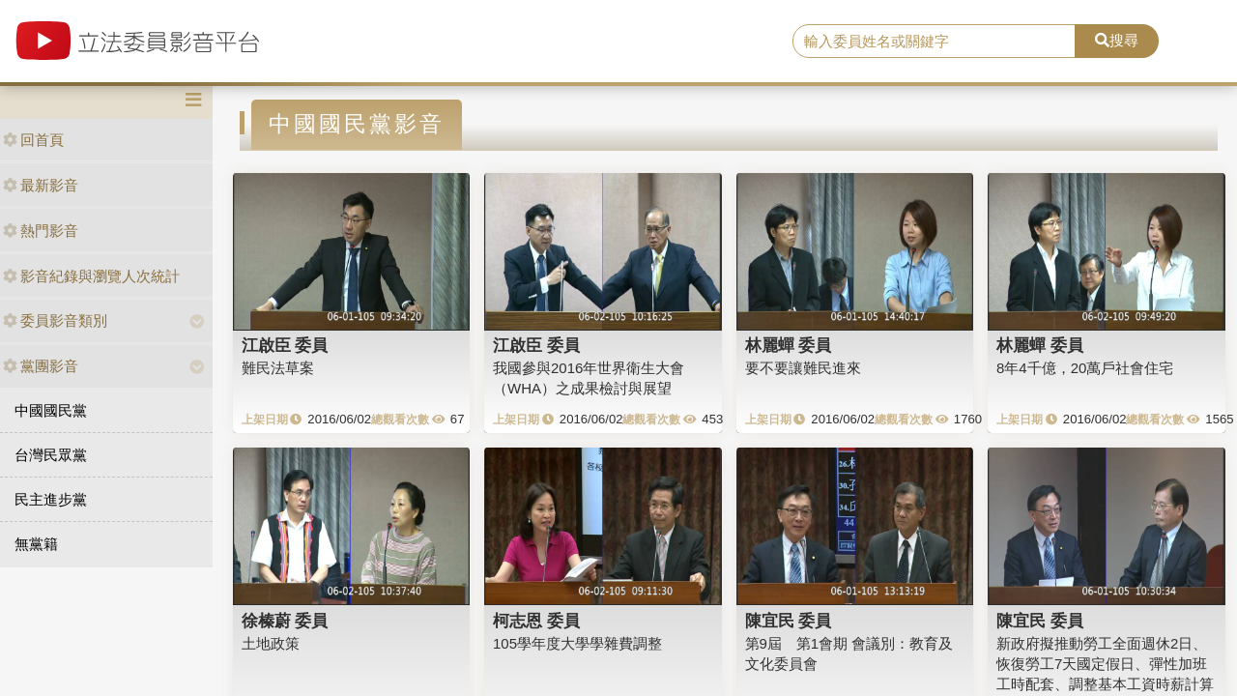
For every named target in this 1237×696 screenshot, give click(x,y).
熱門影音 (40, 230)
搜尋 (1116, 40)
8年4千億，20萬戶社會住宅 (1084, 368)
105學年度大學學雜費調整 (577, 643)
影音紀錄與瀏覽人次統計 (91, 276)
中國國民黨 (50, 410)
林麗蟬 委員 (788, 345)
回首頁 (33, 139)
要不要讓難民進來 (803, 368)
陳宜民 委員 (788, 620)
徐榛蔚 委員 (285, 620)
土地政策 (271, 643)
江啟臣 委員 (285, 345)
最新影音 (40, 185)
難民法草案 (278, 368)
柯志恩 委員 (536, 620)
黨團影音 (40, 366)
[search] (934, 41)
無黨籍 (36, 544)
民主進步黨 (50, 499)
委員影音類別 (55, 320)
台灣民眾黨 (50, 455)
